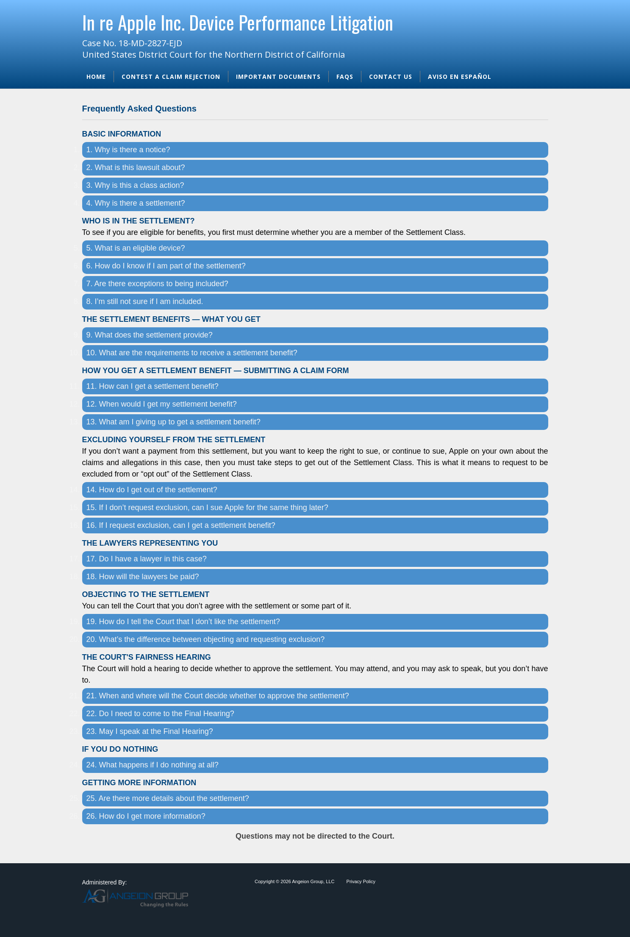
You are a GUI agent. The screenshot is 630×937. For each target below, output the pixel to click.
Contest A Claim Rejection (171, 77)
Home (96, 77)
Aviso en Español (459, 77)
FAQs (344, 77)
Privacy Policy (361, 881)
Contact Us (390, 77)
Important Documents (278, 77)
